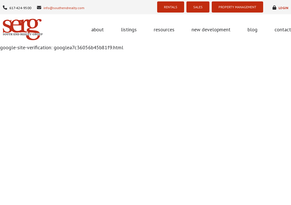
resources (164, 29)
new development (211, 29)
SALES (198, 7)
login (280, 7)
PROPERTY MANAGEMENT (237, 7)
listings (129, 29)
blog (252, 29)
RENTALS (170, 7)
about (97, 29)
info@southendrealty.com (60, 7)
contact (283, 29)
